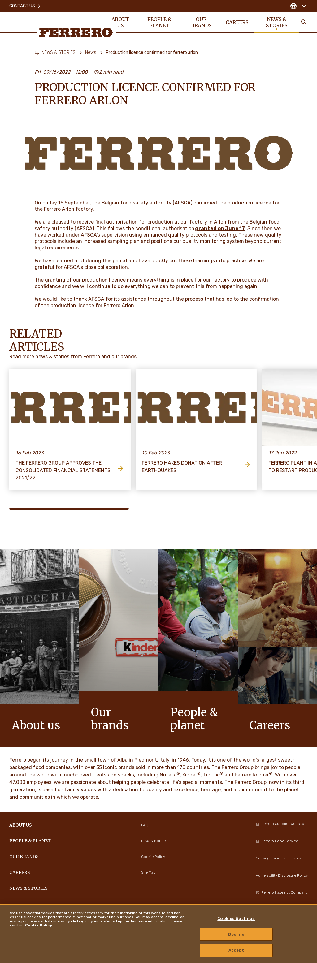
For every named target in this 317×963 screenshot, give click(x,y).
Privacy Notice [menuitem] (153, 841)
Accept (236, 950)
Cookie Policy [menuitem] (153, 856)
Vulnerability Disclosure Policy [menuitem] (282, 875)
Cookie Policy (38, 925)
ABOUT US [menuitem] (120, 22)
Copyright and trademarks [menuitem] (278, 858)
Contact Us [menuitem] (25, 6)
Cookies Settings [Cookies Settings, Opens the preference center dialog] (236, 918)
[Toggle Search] (304, 22)
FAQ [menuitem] (144, 825)
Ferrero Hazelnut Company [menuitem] (281, 892)
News (90, 52)
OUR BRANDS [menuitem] (201, 22)
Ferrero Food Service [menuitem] (277, 841)
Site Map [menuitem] (148, 872)
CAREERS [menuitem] (237, 22)
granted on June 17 (220, 228)
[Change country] (298, 6)
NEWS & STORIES (58, 52)
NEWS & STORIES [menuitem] (276, 22)
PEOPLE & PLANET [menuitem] (159, 22)
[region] (158, 933)
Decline (236, 934)
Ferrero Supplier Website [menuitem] (280, 824)
